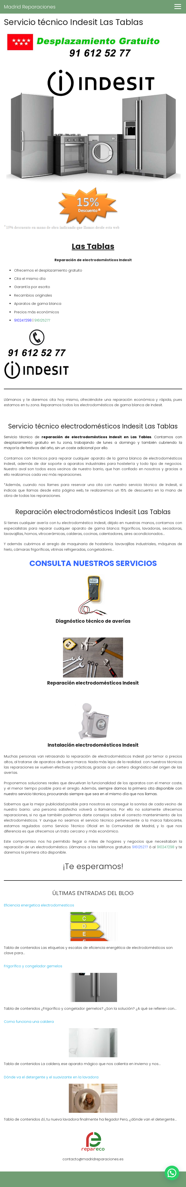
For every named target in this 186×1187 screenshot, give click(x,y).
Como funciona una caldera (29, 1021)
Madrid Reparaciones (29, 6)
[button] (172, 1173)
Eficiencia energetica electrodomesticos (39, 905)
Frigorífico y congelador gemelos (33, 966)
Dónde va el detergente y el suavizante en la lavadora (51, 1077)
